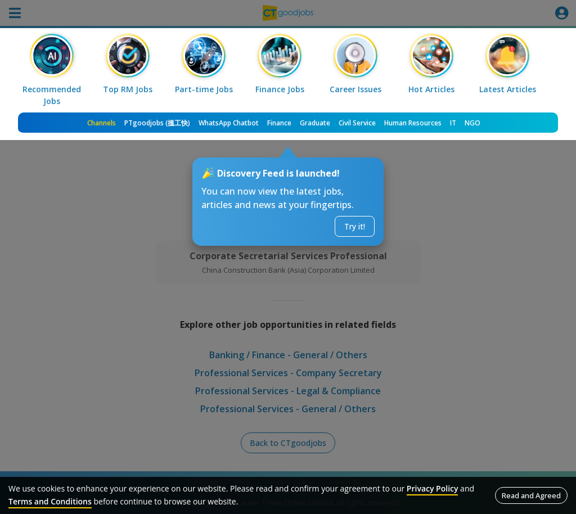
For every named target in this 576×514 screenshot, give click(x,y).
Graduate (315, 123)
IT (453, 123)
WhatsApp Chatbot (229, 123)
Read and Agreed (531, 495)
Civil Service (357, 123)
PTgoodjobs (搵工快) (157, 123)
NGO (472, 123)
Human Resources (413, 123)
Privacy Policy (432, 488)
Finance (279, 123)
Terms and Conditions (50, 501)
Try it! (354, 226)
